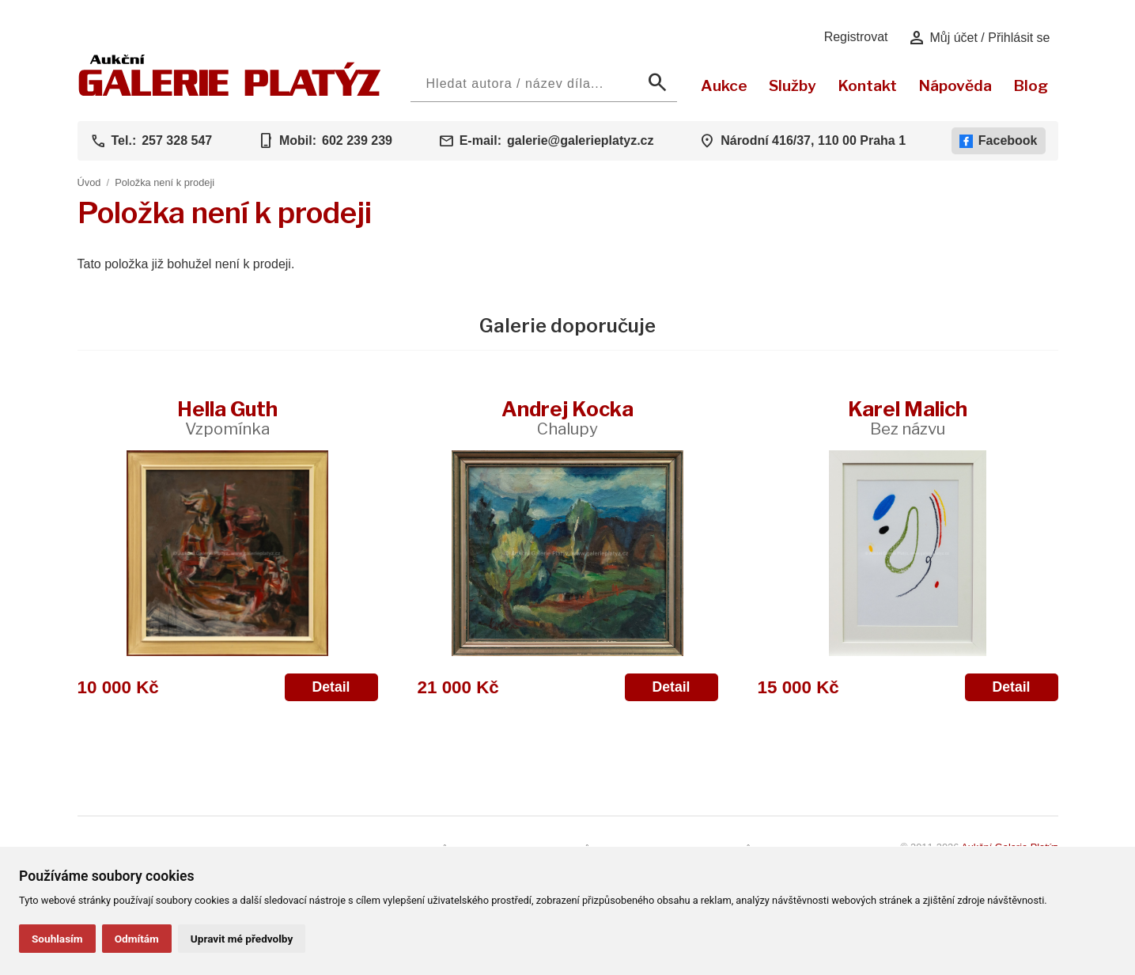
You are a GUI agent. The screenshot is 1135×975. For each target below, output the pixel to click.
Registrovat (856, 37)
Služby (792, 85)
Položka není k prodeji (164, 182)
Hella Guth (227, 417)
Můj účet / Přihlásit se (978, 38)
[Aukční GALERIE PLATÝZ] (230, 92)
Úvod (89, 182)
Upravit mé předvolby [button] (242, 938)
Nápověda (955, 85)
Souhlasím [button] (57, 938)
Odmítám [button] (137, 938)
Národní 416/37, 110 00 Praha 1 (813, 140)
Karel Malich (907, 417)
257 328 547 (177, 140)
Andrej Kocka (567, 417)
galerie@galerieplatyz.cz (580, 140)
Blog (1030, 85)
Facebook (998, 141)
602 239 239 (357, 140)
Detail (331, 687)
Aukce (724, 85)
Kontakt (867, 85)
